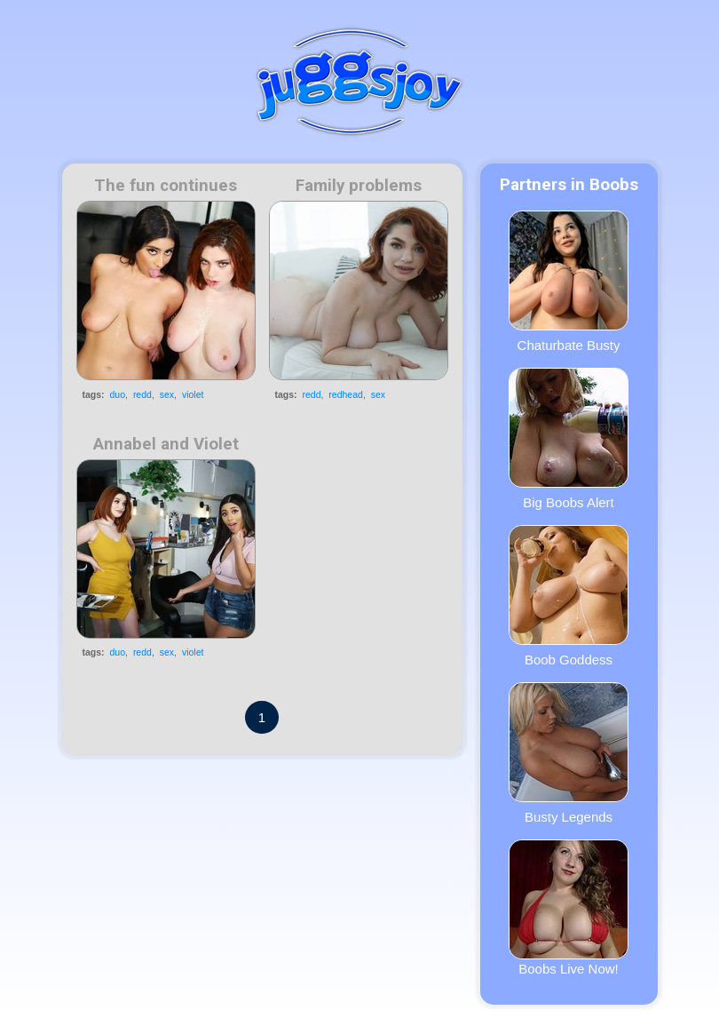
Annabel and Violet (166, 444)
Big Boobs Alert (568, 439)
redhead (345, 394)
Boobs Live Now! (568, 907)
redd (142, 394)
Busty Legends (568, 753)
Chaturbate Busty (568, 282)
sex (167, 394)
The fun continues (165, 185)
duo (118, 394)
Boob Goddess (568, 596)
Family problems (359, 185)
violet (193, 394)
